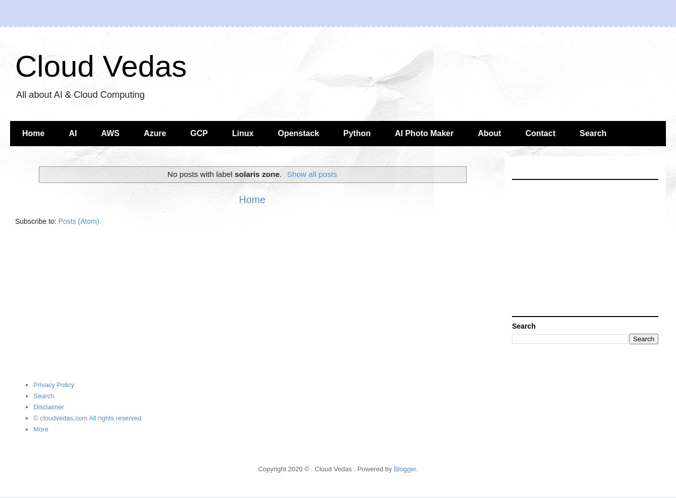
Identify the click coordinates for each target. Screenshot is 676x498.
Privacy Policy (53, 385)
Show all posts (312, 174)
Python (357, 133)
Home (33, 133)
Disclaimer (48, 407)
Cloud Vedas (101, 66)
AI (73, 133)
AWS (110, 133)
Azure (155, 133)
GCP (199, 133)
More (40, 429)
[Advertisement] (585, 248)
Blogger (405, 469)
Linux (243, 133)
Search (593, 133)
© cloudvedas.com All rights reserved (87, 418)
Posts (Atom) (79, 221)
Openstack (298, 133)
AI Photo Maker (424, 133)
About (489, 133)
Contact (540, 133)
